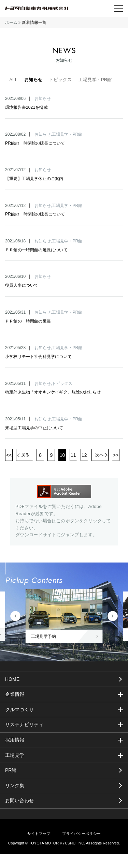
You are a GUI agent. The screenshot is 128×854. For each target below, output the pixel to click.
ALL (13, 79)
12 (84, 455)
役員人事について (21, 285)
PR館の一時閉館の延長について (35, 143)
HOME (12, 679)
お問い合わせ (19, 800)
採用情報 (14, 740)
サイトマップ (39, 834)
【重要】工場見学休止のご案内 (34, 178)
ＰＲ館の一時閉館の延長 (28, 321)
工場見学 (14, 755)
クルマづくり (19, 709)
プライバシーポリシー (81, 834)
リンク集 (14, 785)
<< (9, 455)
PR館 (10, 770)
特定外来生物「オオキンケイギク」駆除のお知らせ (53, 392)
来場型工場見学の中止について (34, 427)
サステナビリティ (24, 724)
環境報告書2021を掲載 (26, 107)
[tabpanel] (64, 616)
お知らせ (33, 79)
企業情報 (14, 694)
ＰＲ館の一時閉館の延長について (36, 250)
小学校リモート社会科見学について (38, 356)
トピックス (60, 79)
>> (115, 455)
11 (73, 455)
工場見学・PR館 (95, 79)
